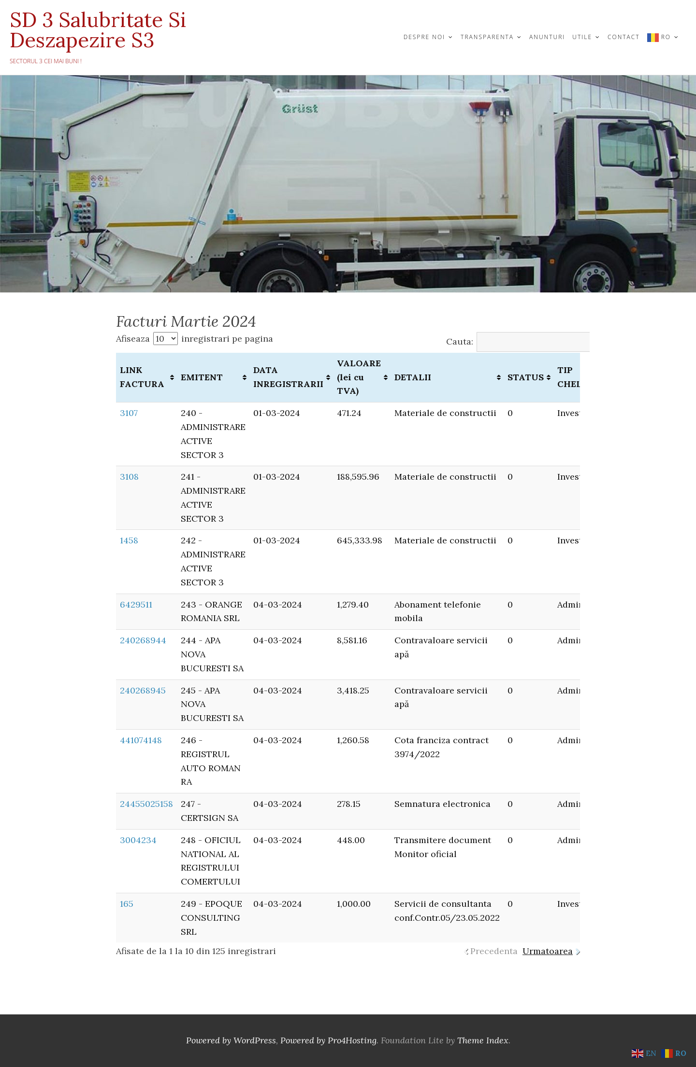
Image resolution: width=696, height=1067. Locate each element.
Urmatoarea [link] (547, 950)
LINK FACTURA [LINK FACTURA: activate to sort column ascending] (142, 376)
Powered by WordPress (231, 1040)
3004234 (138, 839)
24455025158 (146, 803)
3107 (129, 412)
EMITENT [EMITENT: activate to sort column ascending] (202, 377)
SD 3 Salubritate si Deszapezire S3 (98, 30)
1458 (129, 540)
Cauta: (528, 341)
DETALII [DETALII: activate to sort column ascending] (412, 377)
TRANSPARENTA (487, 37)
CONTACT (624, 37)
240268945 (143, 690)
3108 (129, 476)
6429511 (136, 604)
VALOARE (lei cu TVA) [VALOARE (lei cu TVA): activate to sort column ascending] (359, 377)
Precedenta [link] (494, 950)
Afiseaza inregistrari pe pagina (194, 338)
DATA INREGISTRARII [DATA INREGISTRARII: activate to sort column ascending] (288, 376)
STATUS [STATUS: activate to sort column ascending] (526, 377)
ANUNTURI (547, 37)
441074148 (141, 740)
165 (126, 903)
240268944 (143, 640)
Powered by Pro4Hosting (328, 1040)
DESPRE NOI (424, 37)
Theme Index (482, 1040)
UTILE (582, 37)
